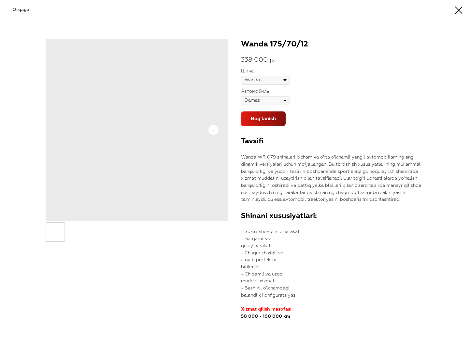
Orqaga (20, 9)
